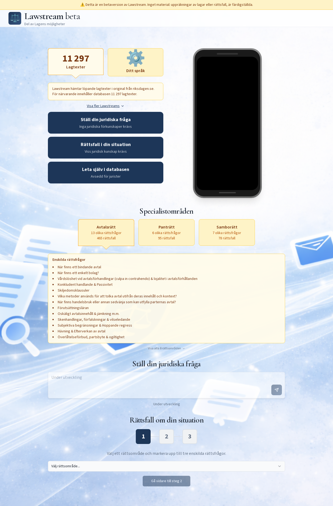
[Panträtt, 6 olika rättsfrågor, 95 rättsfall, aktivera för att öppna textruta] (166, 232)
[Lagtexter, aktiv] (76, 61)
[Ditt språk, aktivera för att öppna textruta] (135, 62)
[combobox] (166, 466)
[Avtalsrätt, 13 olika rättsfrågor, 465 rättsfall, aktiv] (106, 232)
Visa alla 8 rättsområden (166, 348)
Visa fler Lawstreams (105, 106)
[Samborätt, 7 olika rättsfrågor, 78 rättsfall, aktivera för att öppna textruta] (227, 232)
